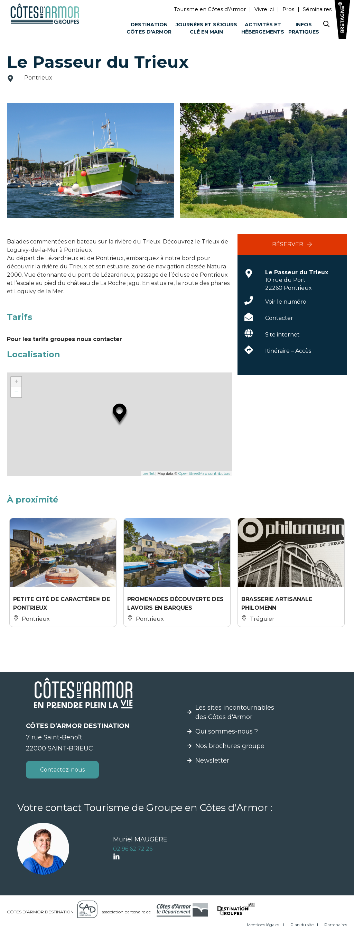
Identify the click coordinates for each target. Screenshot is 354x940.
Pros (288, 9)
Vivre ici (264, 9)
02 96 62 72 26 (132, 849)
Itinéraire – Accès (288, 351)
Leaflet (148, 473)
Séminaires (317, 9)
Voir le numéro (285, 301)
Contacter (279, 318)
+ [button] (16, 381)
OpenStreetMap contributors (204, 473)
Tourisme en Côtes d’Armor (210, 9)
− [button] (16, 392)
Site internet (282, 334)
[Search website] (326, 25)
